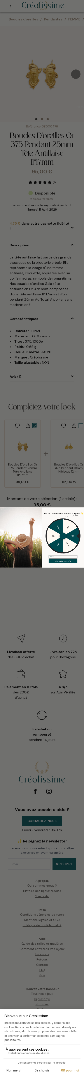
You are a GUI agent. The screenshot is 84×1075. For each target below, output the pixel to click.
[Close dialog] (1, 509)
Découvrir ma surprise (63, 561)
